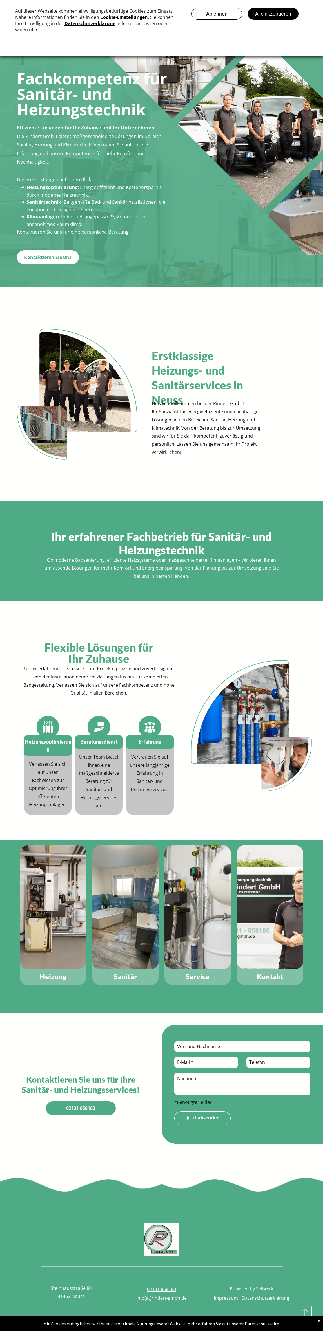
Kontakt (270, 976)
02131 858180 (161, 1289)
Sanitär (125, 976)
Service (198, 976)
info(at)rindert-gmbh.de (161, 1298)
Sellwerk (264, 1289)
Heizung (53, 976)
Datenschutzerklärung (265, 1298)
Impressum (226, 1298)
